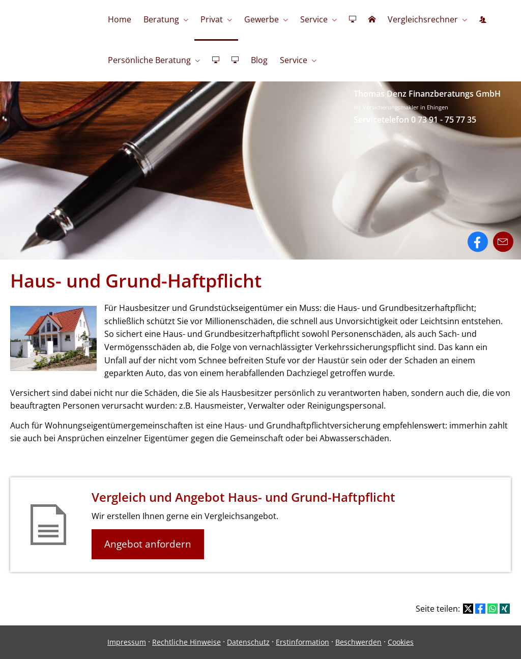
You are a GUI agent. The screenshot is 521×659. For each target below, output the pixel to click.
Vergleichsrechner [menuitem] (423, 19)
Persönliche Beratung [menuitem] (149, 60)
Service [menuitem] (314, 19)
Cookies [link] (401, 642)
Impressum (126, 642)
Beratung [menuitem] (161, 19)
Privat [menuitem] (211, 19)
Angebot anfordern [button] (147, 544)
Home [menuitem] (119, 19)
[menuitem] (352, 20)
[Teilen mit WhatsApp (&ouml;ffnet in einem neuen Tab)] (492, 609)
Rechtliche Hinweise (186, 642)
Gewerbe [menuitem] (261, 19)
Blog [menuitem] (259, 60)
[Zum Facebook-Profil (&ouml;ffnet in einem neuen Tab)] (478, 242)
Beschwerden (358, 642)
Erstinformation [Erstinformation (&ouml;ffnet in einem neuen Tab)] (302, 642)
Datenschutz (248, 642)
